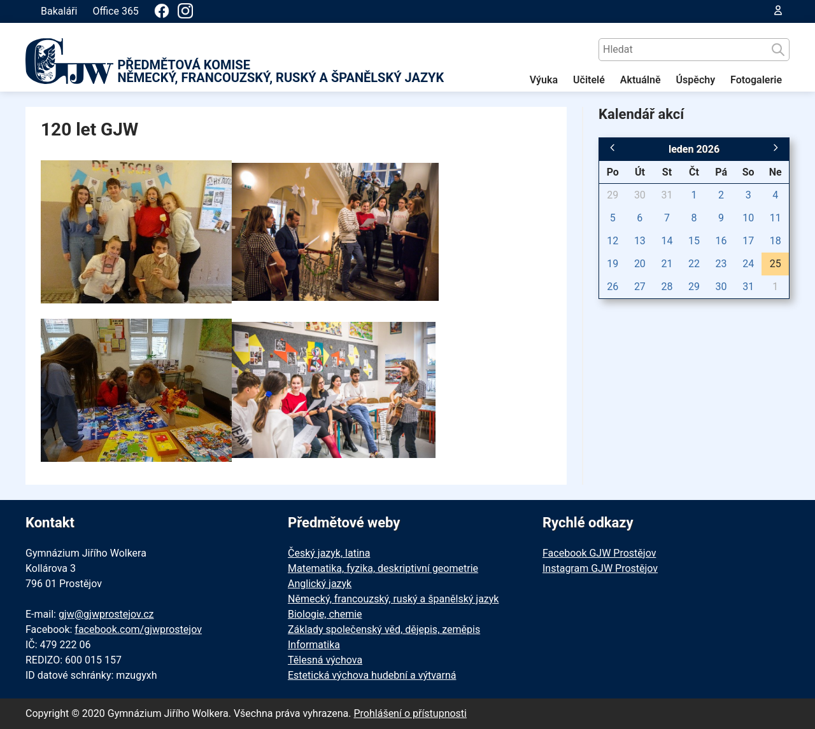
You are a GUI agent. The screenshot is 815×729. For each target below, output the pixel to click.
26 (612, 287)
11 (775, 218)
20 (640, 264)
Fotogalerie (756, 80)
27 (640, 287)
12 (612, 241)
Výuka (544, 80)
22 (694, 264)
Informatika (314, 645)
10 (748, 218)
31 (666, 195)
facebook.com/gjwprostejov (138, 629)
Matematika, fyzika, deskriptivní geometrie (383, 568)
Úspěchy (696, 80)
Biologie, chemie (325, 614)
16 (721, 241)
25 (775, 264)
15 (694, 241)
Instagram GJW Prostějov (600, 568)
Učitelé (589, 80)
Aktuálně (640, 80)
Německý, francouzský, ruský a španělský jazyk (393, 599)
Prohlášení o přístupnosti (410, 713)
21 (666, 264)
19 (612, 264)
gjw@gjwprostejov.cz (106, 614)
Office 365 (115, 11)
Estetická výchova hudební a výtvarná (372, 675)
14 (666, 241)
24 (748, 264)
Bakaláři (59, 11)
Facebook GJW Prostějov (599, 553)
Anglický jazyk (319, 584)
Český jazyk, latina (329, 553)
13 (640, 241)
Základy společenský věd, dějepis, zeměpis (384, 629)
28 (666, 287)
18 (775, 241)
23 (721, 264)
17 (748, 241)
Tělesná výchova (325, 660)
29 (612, 195)
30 (640, 195)
